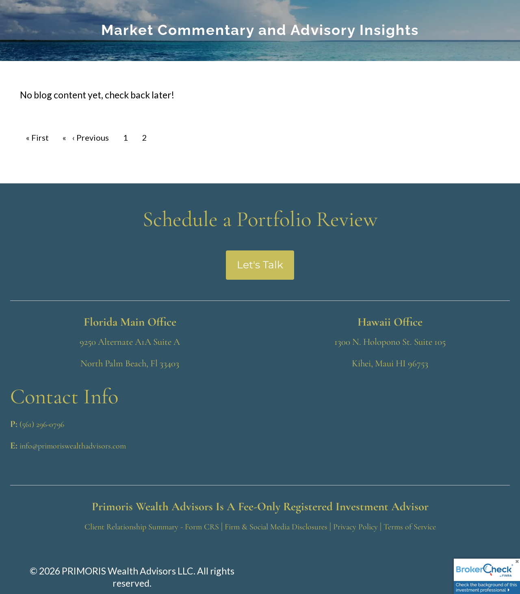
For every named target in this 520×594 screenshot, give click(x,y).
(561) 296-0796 (42, 424)
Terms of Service (410, 527)
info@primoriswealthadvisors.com (73, 446)
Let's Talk (260, 265)
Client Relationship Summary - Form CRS (151, 527)
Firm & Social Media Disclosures (276, 527)
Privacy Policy (355, 527)
